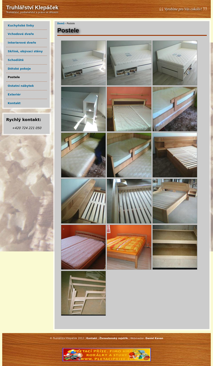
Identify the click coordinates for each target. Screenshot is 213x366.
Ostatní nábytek (21, 85)
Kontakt (14, 103)
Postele (14, 77)
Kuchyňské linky (21, 25)
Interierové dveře (22, 42)
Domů (61, 23)
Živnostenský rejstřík (113, 338)
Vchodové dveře (21, 34)
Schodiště (16, 60)
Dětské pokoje (19, 68)
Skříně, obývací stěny (25, 51)
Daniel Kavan (154, 338)
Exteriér (14, 94)
